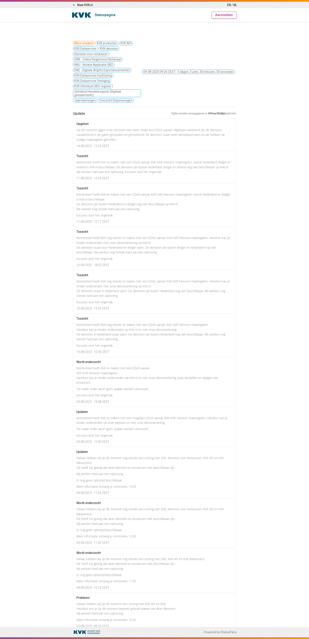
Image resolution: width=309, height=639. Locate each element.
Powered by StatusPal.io (220, 632)
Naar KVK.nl (82, 5)
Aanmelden (224, 15)
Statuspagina (105, 15)
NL (235, 5)
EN (229, 5)
